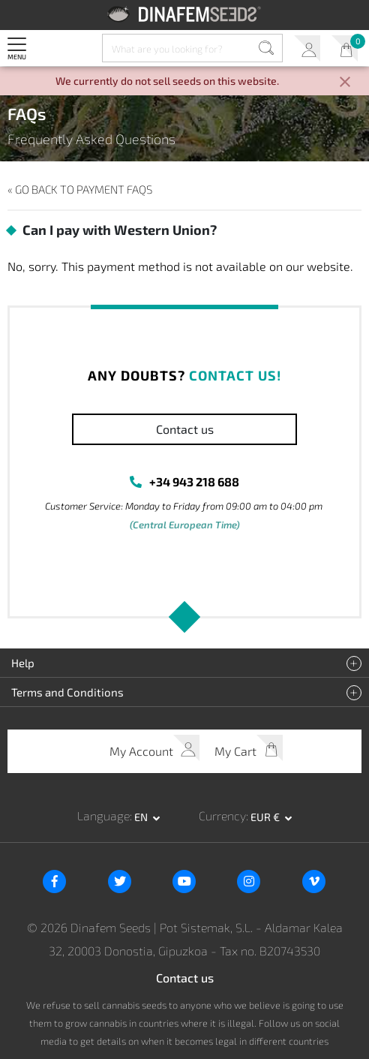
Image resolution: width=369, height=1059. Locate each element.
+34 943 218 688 (194, 481)
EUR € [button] (266, 817)
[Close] (345, 83)
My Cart (344, 48)
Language (103, 815)
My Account (307, 48)
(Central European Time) (185, 525)
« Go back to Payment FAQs (80, 189)
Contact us (185, 429)
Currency (222, 815)
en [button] (142, 817)
